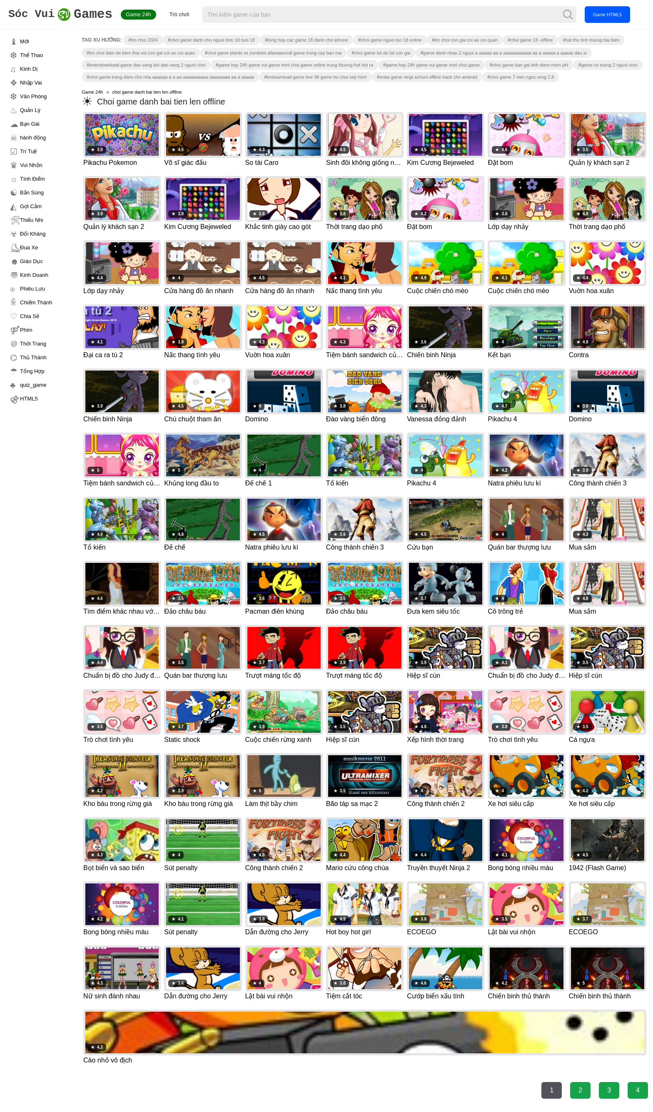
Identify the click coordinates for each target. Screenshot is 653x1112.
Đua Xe (29, 247)
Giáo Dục (31, 261)
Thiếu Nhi (31, 220)
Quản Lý (30, 110)
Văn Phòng (33, 96)
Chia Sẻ (29, 316)
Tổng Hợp (32, 371)
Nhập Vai (31, 83)
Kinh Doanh (34, 275)
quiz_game (33, 385)
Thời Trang (33, 344)
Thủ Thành (33, 357)
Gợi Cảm (31, 206)
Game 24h (146, 14)
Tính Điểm (32, 179)
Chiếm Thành (36, 302)
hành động (33, 137)
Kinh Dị (28, 69)
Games (64, 15)
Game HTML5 (615, 14)
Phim (26, 330)
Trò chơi (187, 14)
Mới (24, 41)
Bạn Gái (30, 124)
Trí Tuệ (28, 151)
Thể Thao (31, 55)
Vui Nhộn (31, 165)
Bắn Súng (32, 192)
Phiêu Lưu (32, 289)
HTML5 (29, 399)
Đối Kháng (32, 234)
